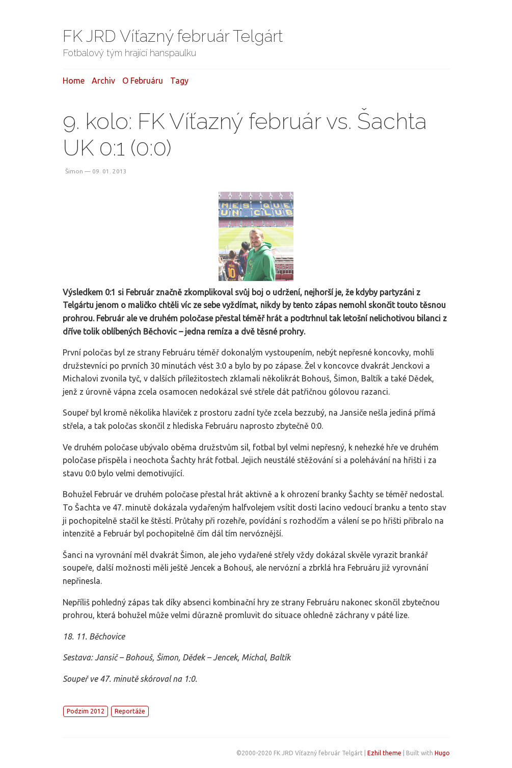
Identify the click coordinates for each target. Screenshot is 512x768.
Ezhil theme (384, 753)
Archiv (103, 80)
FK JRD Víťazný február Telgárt (173, 36)
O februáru (142, 80)
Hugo (442, 753)
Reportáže (130, 711)
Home (74, 80)
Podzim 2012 (85, 711)
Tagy (179, 80)
